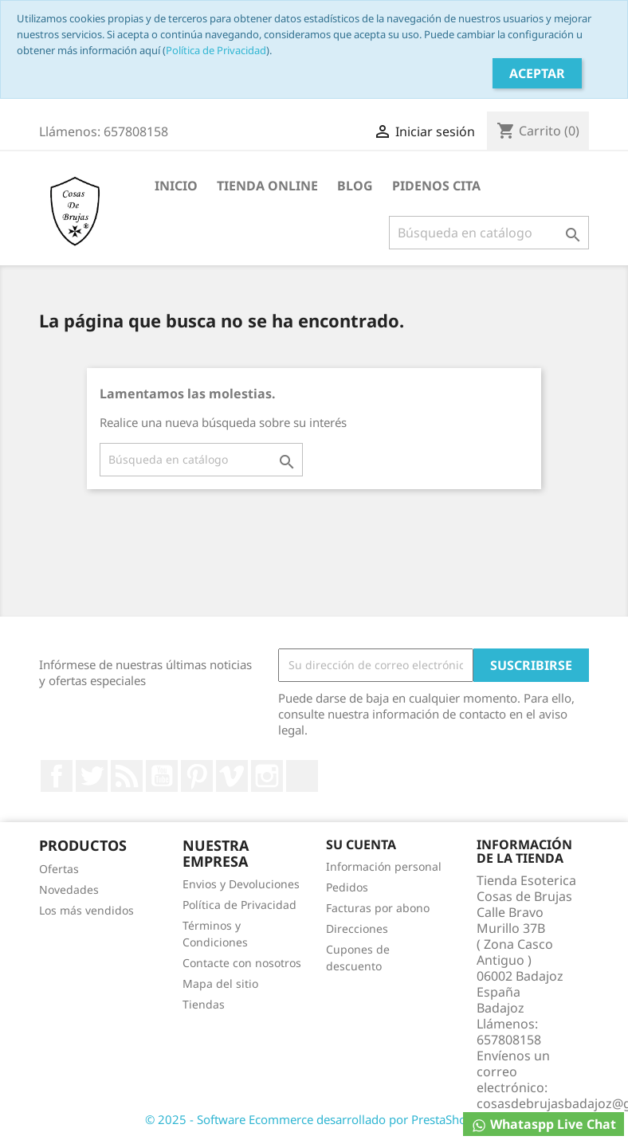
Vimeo (232, 776)
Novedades (69, 889)
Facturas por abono (378, 907)
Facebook (57, 776)
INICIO (176, 185)
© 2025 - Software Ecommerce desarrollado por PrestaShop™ (314, 1119)
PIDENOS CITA (436, 185)
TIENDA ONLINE (267, 185)
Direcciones (357, 928)
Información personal (384, 866)
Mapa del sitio (220, 983)
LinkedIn (302, 776)
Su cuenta (361, 844)
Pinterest (197, 776)
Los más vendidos (86, 910)
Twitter (92, 776)
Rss (127, 776)
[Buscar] (489, 232)
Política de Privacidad (216, 50)
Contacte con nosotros (242, 962)
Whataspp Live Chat (543, 1124)
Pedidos (347, 887)
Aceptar (537, 73)
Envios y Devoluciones (241, 883)
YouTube (162, 776)
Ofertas (59, 868)
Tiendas (204, 1004)
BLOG (355, 185)
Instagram (267, 776)
